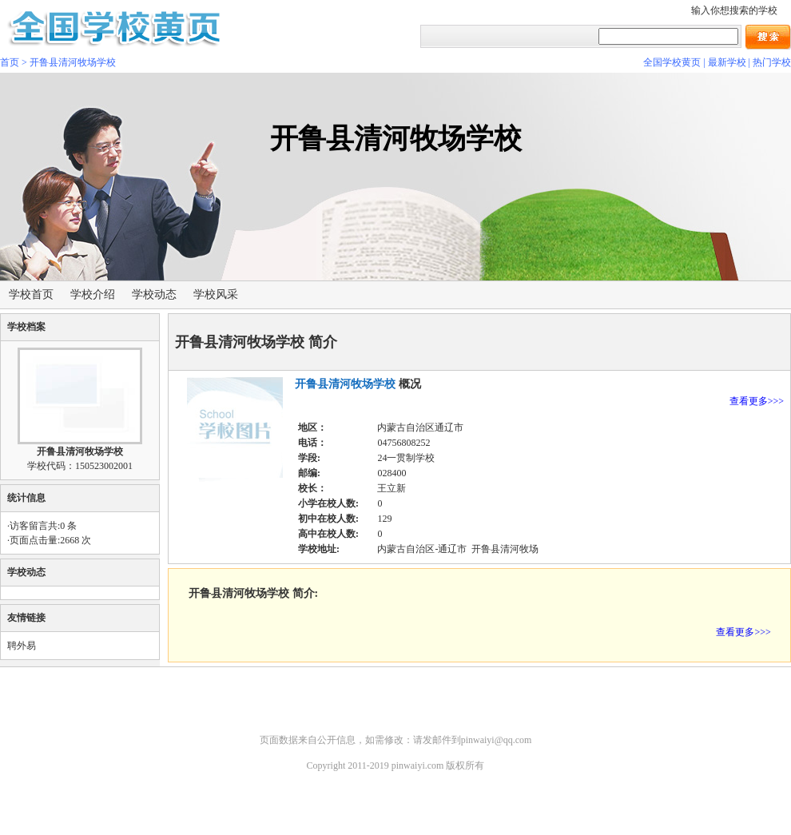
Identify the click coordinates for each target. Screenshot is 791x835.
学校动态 (154, 294)
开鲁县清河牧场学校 (73, 62)
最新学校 (727, 62)
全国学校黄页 (672, 62)
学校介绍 (92, 294)
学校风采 (215, 294)
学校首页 (31, 294)
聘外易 (21, 645)
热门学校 (772, 62)
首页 (9, 62)
